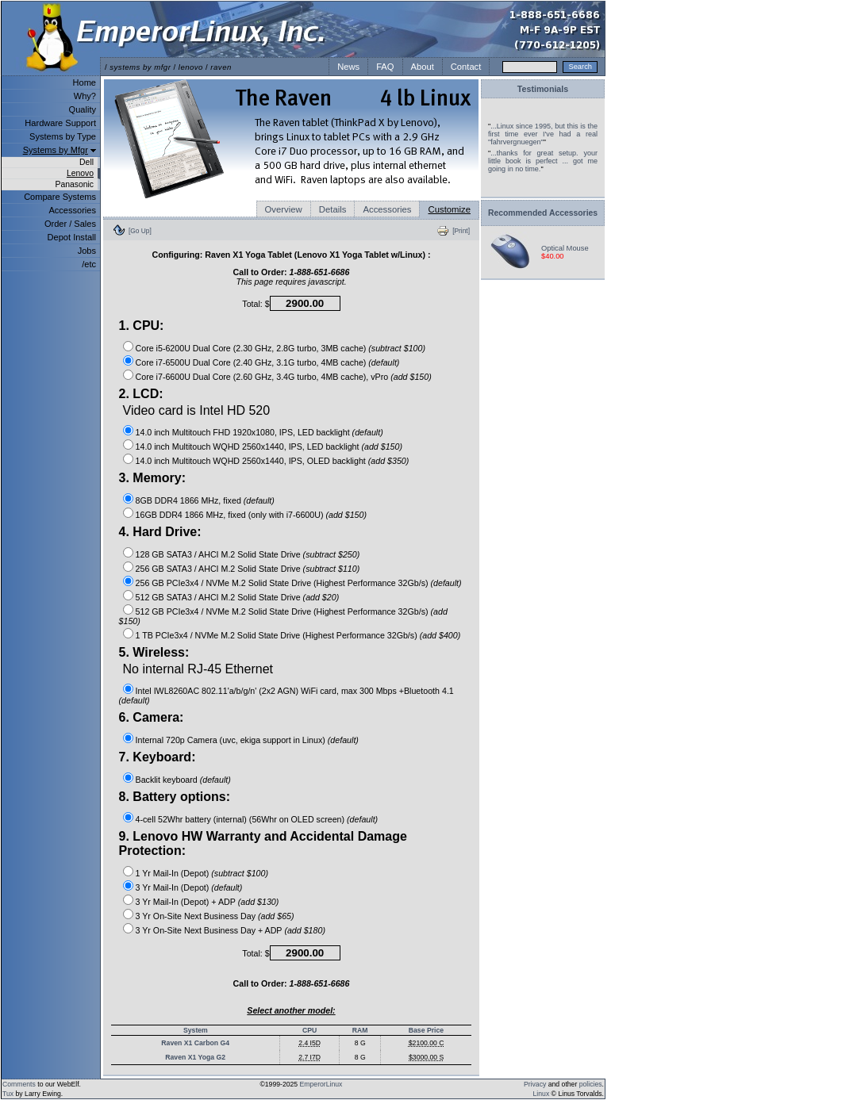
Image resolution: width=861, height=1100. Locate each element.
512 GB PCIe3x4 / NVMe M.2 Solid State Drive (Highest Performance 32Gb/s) (282, 611)
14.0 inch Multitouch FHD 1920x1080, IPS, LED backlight (243, 432)
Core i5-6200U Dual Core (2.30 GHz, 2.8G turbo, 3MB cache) (251, 348)
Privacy (535, 1084)
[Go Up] (140, 231)
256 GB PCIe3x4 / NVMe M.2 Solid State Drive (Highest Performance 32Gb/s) (282, 583)
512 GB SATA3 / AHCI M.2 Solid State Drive (218, 597)
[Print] (461, 231)
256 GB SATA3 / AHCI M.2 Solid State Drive (218, 568)
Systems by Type (62, 136)
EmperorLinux (321, 1084)
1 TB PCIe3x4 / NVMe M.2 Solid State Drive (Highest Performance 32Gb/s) (276, 635)
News (348, 66)
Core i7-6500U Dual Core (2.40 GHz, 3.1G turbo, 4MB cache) (251, 362)
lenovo (191, 67)
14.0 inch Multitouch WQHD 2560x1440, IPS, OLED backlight (251, 461)
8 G (360, 1043)
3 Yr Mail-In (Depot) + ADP (186, 901)
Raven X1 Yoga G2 (195, 1057)
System (195, 1030)
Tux (7, 1094)
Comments (19, 1084)
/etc (89, 264)
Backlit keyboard (167, 779)
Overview (283, 209)
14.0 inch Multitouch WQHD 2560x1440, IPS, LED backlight (247, 446)
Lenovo (80, 173)
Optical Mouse (565, 248)
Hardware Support (60, 123)
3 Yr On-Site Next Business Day (196, 916)
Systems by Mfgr (55, 150)
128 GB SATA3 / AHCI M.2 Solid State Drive (218, 554)
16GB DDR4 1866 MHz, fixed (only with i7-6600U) (230, 514)
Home (84, 82)
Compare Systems (60, 196)
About (422, 66)
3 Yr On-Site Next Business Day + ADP (209, 930)
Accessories (72, 210)
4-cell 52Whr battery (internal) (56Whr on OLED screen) (240, 819)
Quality (82, 109)
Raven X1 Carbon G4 (195, 1043)
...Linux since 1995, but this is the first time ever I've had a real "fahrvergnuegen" (543, 134)
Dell (86, 162)
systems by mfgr (140, 67)
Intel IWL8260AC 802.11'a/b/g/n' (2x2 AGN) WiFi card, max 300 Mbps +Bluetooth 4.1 (295, 691)
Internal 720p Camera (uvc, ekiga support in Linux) (230, 740)
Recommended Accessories (543, 213)
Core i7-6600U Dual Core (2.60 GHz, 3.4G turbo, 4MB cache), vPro (262, 376)
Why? (85, 96)
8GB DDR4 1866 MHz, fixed (188, 500)
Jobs (87, 250)
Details (333, 209)
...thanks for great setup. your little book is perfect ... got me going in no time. (543, 161)
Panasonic (74, 184)
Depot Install (72, 237)
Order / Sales (70, 223)
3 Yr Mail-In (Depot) (172, 887)
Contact (466, 66)
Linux (541, 1094)
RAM (360, 1030)
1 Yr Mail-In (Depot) (172, 873)
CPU (309, 1030)
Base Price (426, 1030)
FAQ (385, 66)
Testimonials (542, 89)
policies (590, 1084)
